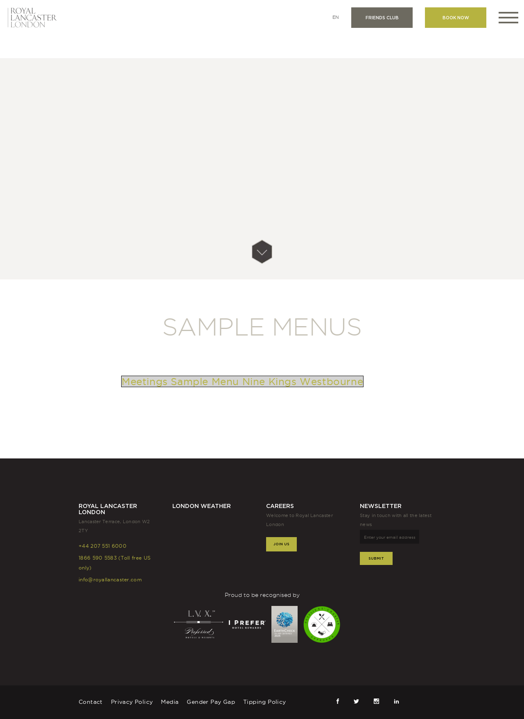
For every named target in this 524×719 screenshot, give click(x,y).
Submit (376, 558)
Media (169, 702)
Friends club (382, 17)
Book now (456, 17)
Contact (91, 702)
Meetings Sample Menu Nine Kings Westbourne (242, 381)
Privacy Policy (132, 702)
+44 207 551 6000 (102, 546)
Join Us (281, 544)
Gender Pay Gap (211, 702)
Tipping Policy (264, 702)
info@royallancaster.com (110, 579)
